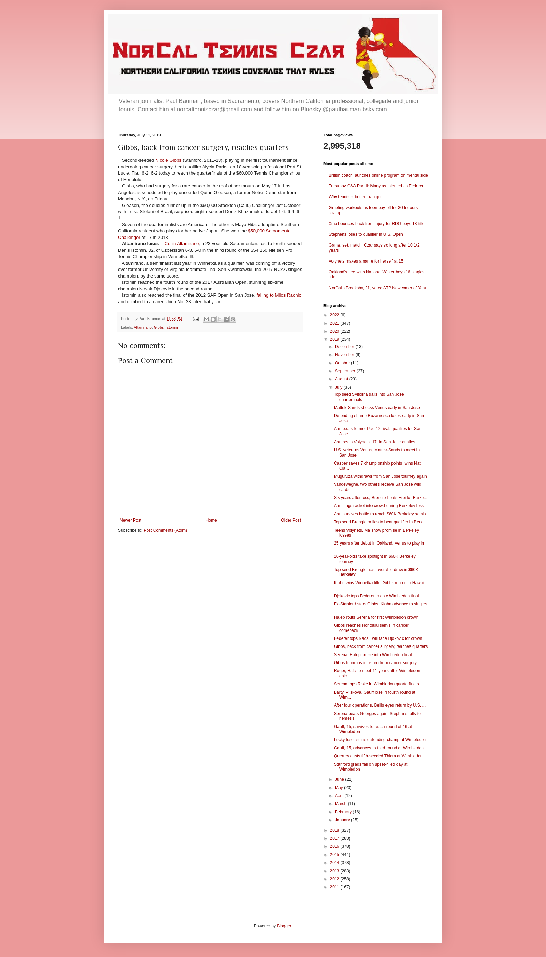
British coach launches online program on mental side (378, 175)
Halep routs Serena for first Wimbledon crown (376, 617)
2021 (335, 323)
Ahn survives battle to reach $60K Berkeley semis (380, 514)
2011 (335, 887)
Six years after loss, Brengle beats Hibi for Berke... (380, 497)
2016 (335, 846)
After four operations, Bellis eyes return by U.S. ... (380, 705)
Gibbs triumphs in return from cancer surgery (375, 662)
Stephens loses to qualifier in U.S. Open (366, 234)
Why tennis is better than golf (356, 196)
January (343, 820)
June (340, 779)
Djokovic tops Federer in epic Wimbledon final (376, 596)
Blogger (284, 926)
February (344, 812)
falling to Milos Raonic (279, 295)
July (339, 387)
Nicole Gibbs (168, 160)
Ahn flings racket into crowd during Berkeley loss (379, 505)
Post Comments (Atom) (165, 530)
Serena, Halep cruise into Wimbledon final (373, 654)
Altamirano (143, 327)
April (339, 795)
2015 (335, 854)
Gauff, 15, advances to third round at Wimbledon (379, 748)
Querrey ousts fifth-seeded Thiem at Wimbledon (378, 756)
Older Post (291, 520)
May (339, 787)
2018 (335, 830)
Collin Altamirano (181, 243)
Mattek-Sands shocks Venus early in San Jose (377, 407)
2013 (335, 871)
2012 (335, 879)
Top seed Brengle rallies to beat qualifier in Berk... (380, 522)
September (346, 371)
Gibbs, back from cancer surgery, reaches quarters (381, 646)
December (345, 346)
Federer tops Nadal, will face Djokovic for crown (378, 638)
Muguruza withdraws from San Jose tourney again (380, 476)
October (343, 363)
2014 (335, 862)
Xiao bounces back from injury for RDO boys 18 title (376, 223)
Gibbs (159, 327)
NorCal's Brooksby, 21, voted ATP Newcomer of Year (377, 288)
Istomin (172, 327)
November (345, 354)
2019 (335, 339)
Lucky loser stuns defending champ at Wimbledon (380, 739)
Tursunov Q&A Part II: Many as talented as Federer (376, 186)
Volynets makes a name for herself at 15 (366, 261)
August (342, 379)
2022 (335, 315)
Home (211, 520)
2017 (335, 838)
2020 (335, 331)
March (341, 803)
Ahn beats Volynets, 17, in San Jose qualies (374, 442)
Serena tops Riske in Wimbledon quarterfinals (376, 684)
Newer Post (130, 520)
